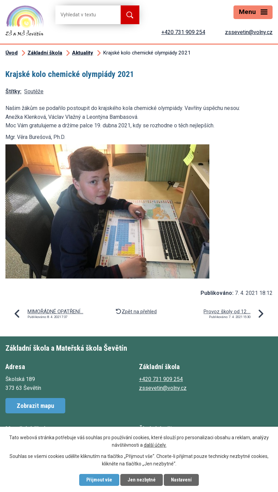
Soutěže (34, 91)
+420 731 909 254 (183, 32)
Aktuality (82, 53)
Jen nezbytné (141, 479)
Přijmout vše (99, 479)
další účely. (155, 445)
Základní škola (45, 53)
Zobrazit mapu (35, 405)
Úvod (11, 53)
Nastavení (181, 479)
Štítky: (13, 91)
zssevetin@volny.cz (249, 32)
